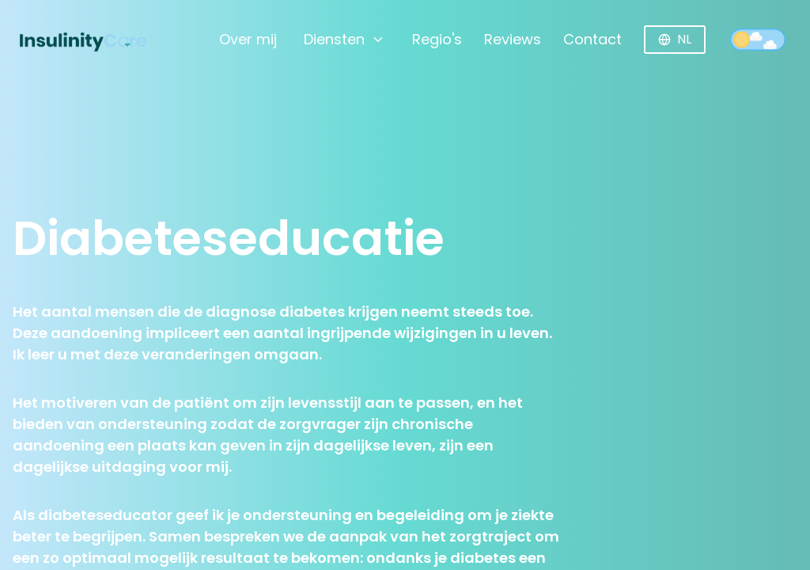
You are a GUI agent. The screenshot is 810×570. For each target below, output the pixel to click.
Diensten (344, 39)
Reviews (512, 39)
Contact (592, 39)
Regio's (437, 39)
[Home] (73, 39)
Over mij (248, 39)
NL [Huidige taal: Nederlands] (674, 39)
